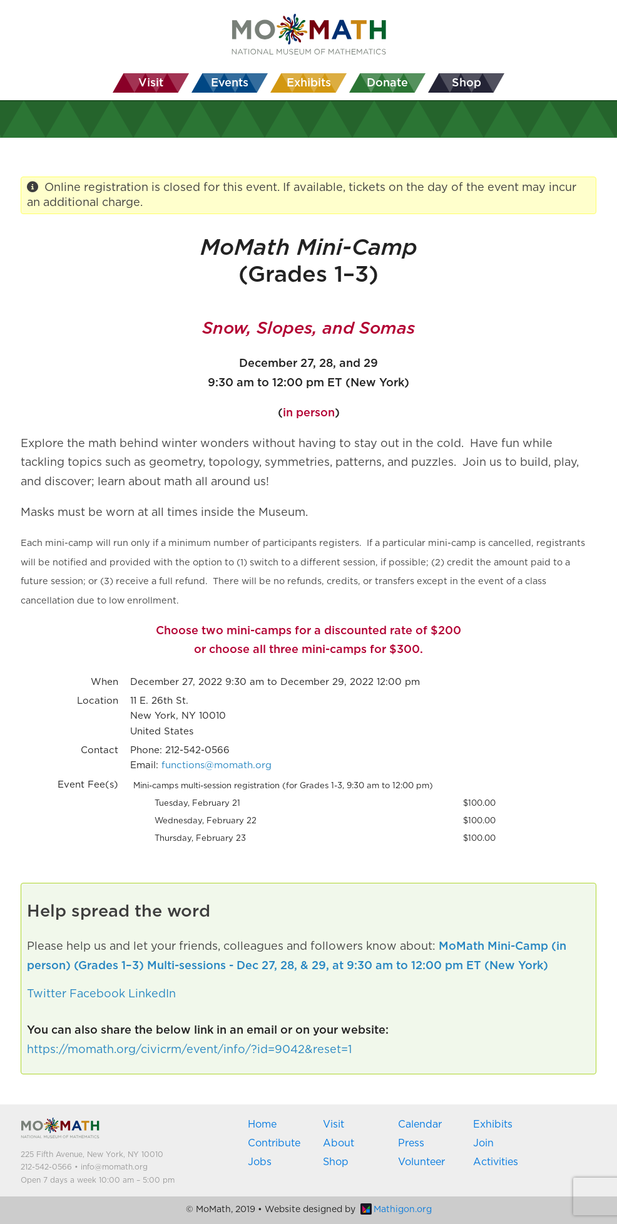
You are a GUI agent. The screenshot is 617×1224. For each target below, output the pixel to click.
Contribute (274, 1143)
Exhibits (492, 1124)
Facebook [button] (97, 994)
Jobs (260, 1162)
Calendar (420, 1124)
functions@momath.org (216, 765)
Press (411, 1143)
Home (262, 1124)
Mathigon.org (396, 1209)
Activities (495, 1162)
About (338, 1143)
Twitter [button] (46, 994)
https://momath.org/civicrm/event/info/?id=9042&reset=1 (189, 1050)
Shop (336, 1162)
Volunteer (421, 1162)
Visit (333, 1124)
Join (483, 1143)
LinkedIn (152, 994)
